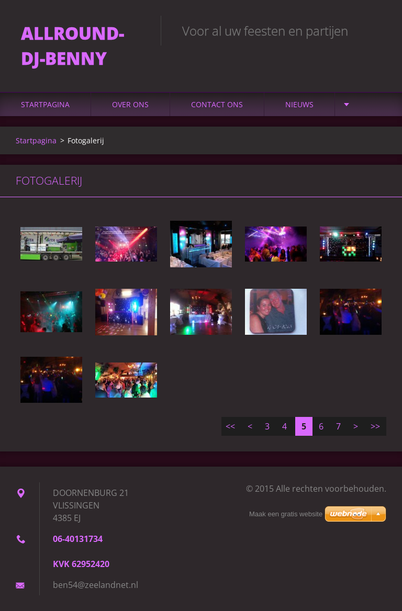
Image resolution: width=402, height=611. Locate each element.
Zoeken (374, 30)
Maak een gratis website (285, 514)
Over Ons (130, 104)
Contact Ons (217, 104)
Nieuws (299, 104)
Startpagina (45, 104)
